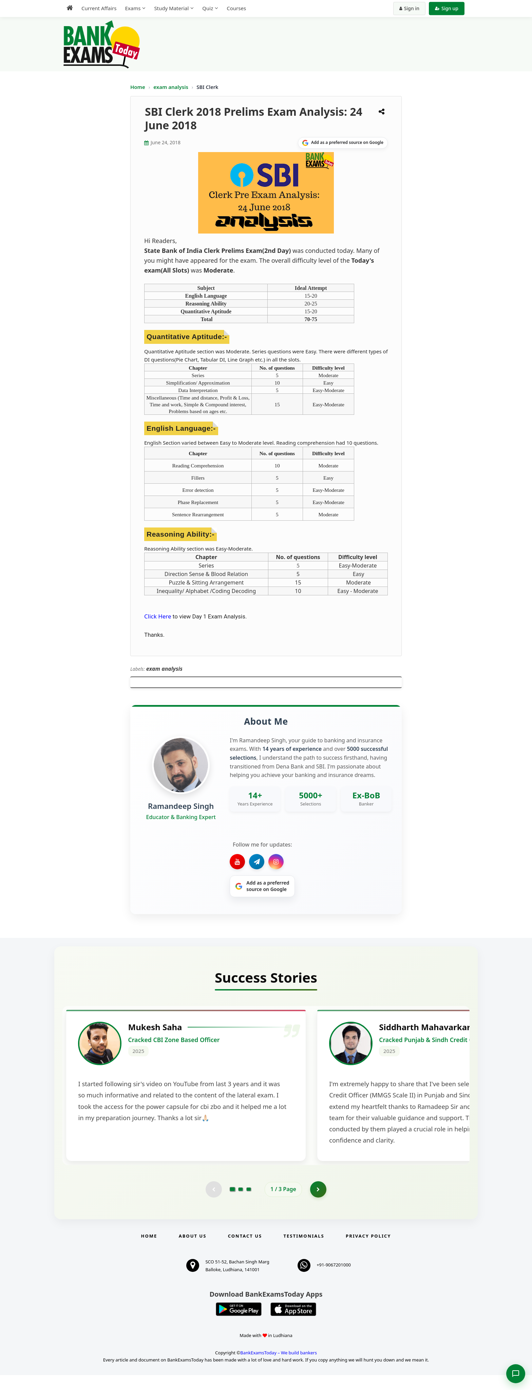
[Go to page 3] (248, 1204)
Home (137, 87)
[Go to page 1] (232, 1204)
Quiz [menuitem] (207, 8)
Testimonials (304, 1251)
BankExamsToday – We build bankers (278, 1368)
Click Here (157, 616)
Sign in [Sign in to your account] (409, 8)
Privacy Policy (368, 1251)
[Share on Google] (343, 143)
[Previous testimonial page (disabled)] (213, 1204)
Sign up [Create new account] (446, 8)
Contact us (245, 1251)
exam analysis (171, 87)
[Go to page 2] (240, 1204)
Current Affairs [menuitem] (98, 8)
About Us (193, 1251)
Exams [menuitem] (132, 8)
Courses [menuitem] (236, 8)
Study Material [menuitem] (171, 8)
